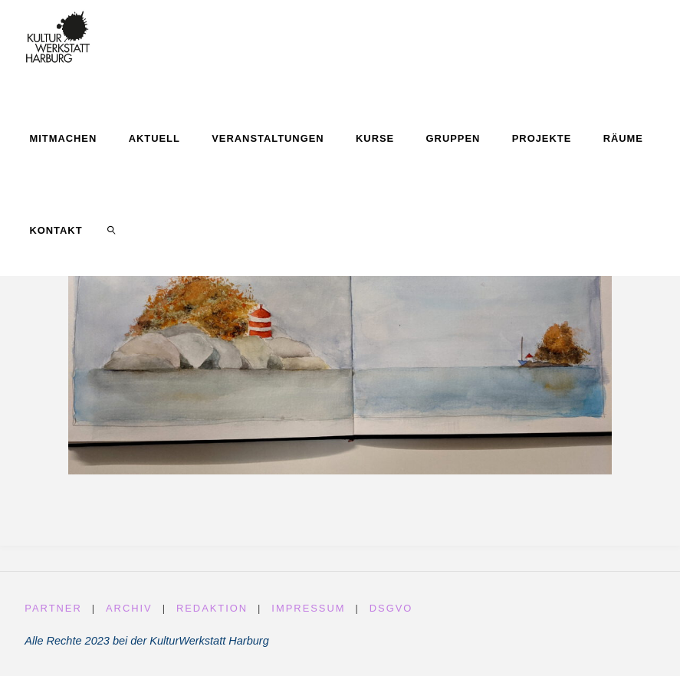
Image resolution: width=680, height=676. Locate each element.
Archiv (129, 608)
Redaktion (212, 608)
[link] (111, 230)
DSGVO (391, 608)
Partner (53, 608)
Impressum (308, 608)
